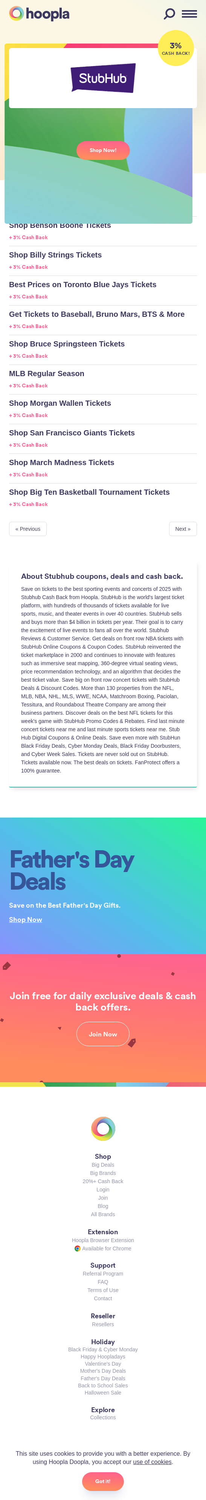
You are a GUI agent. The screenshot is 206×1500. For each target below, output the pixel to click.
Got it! (103, 1481)
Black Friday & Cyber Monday (103, 1349)
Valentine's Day (103, 1364)
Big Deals (103, 1165)
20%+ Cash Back (103, 1181)
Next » (183, 529)
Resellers (103, 1324)
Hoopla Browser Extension (103, 1240)
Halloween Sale (103, 1393)
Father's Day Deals (103, 1378)
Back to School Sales (103, 1386)
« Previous (27, 529)
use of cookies (152, 1462)
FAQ (103, 1282)
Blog (103, 1206)
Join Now (103, 1034)
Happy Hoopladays (103, 1357)
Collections (103, 1417)
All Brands (103, 1214)
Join (103, 1198)
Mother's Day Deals (103, 1371)
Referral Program (103, 1274)
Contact (103, 1298)
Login (102, 1190)
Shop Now (25, 919)
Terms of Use (102, 1290)
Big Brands (103, 1173)
